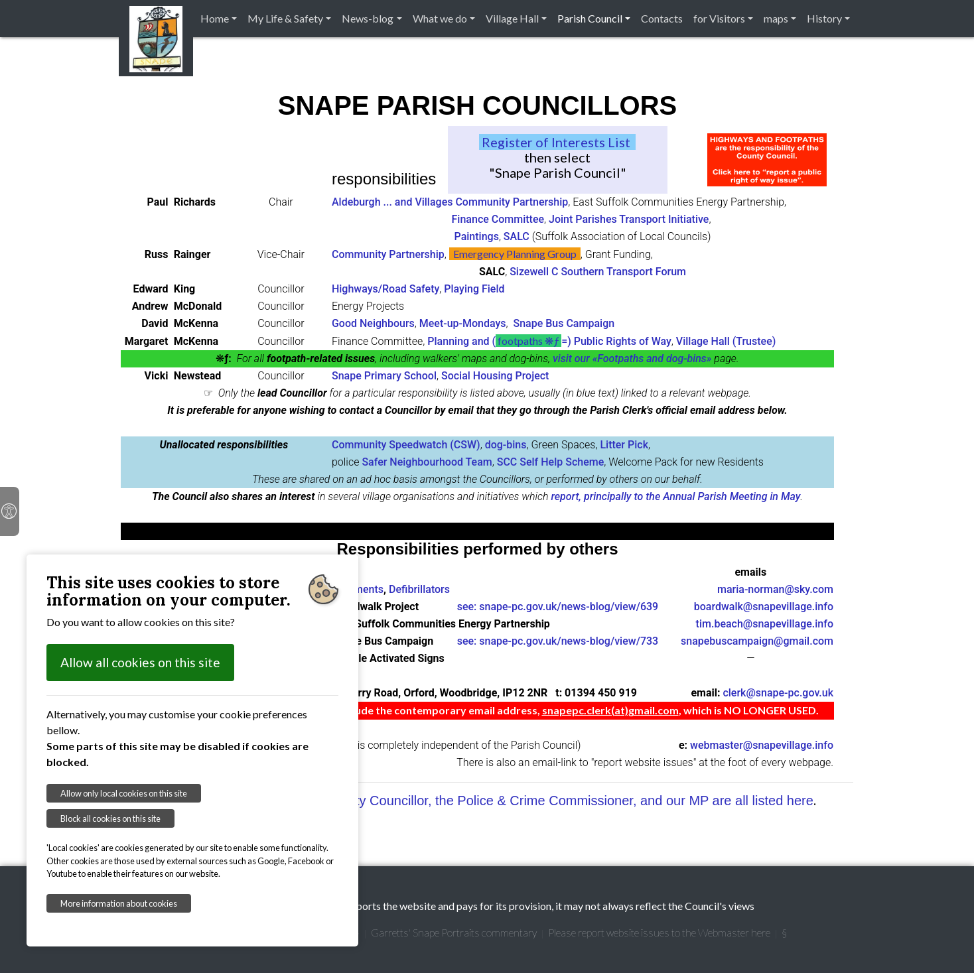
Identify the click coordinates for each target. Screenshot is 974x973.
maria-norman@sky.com (775, 589)
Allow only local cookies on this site (123, 793)
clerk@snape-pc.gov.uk (778, 692)
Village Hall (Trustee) (726, 341)
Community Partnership (388, 254)
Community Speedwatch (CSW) (406, 444)
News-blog (367, 18)
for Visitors (719, 18)
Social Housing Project (495, 375)
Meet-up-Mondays (462, 323)
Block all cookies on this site (110, 818)
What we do (440, 18)
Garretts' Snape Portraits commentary (454, 932)
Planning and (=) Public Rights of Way (549, 341)
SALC (516, 236)
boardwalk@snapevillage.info (763, 606)
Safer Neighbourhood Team (427, 462)
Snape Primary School (384, 375)
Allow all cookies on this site (140, 662)
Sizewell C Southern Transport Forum (598, 271)
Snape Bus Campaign (563, 323)
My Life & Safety (285, 18)
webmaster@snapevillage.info (761, 745)
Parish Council (589, 18)
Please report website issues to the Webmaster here (659, 932)
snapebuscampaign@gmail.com (757, 641)
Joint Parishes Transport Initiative (629, 219)
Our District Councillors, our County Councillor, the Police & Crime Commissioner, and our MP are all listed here (485, 800)
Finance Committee (498, 219)
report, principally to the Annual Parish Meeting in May (675, 496)
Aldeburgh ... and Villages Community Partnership (450, 202)
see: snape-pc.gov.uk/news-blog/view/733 (557, 641)
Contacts (662, 18)
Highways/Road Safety (385, 289)
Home (214, 18)
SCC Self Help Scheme (550, 462)
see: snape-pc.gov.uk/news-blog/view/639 (557, 606)
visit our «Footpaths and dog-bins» (632, 358)
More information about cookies (118, 903)
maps (776, 18)
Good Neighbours (373, 323)
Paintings (476, 236)
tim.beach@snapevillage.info (764, 623)
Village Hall (512, 18)
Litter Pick (624, 444)
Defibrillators (419, 589)
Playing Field (474, 289)
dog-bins (506, 444)
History (824, 18)
